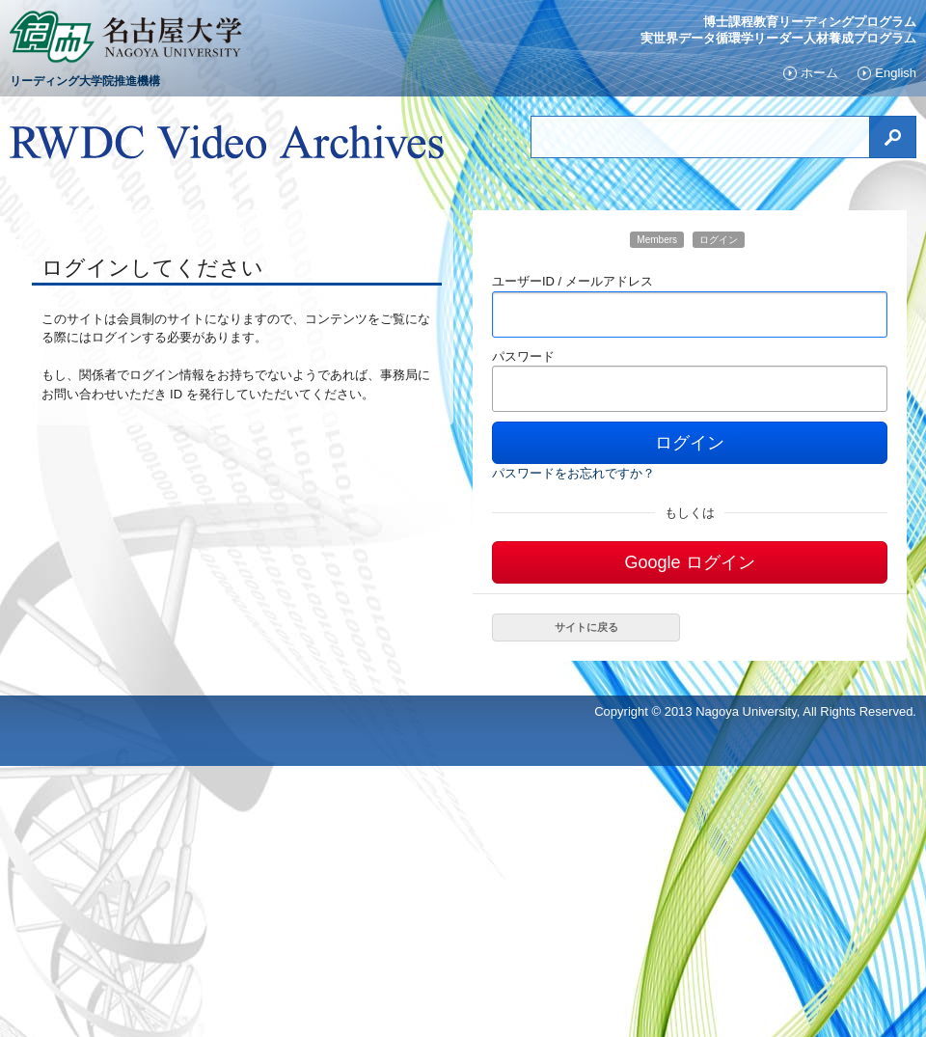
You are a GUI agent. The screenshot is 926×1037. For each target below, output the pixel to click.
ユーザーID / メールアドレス (572, 281)
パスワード (523, 356)
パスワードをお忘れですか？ (573, 473)
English (895, 73)
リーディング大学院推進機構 (85, 81)
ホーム (819, 73)
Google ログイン (689, 562)
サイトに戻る (586, 627)
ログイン (689, 442)
